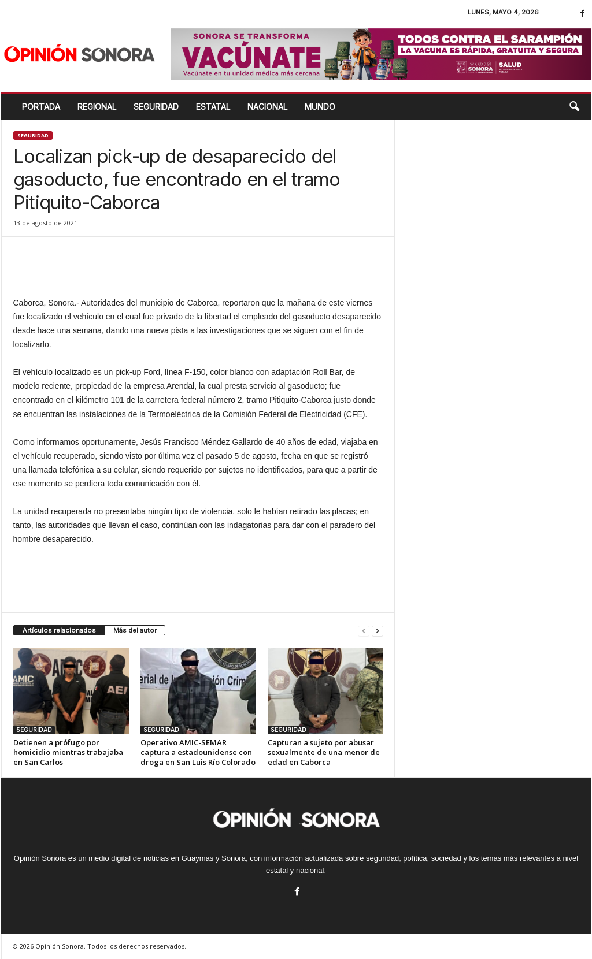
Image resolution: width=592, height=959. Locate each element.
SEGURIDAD (156, 106)
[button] (574, 107)
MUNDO (320, 106)
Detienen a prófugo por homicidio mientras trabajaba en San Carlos (68, 752)
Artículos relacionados (59, 630)
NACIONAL (267, 106)
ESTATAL (213, 106)
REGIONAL (96, 106)
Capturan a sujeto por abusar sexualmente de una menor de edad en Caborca (324, 752)
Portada (41, 106)
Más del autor (135, 630)
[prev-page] (363, 631)
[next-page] (377, 631)
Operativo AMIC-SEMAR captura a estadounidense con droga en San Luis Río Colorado (198, 752)
